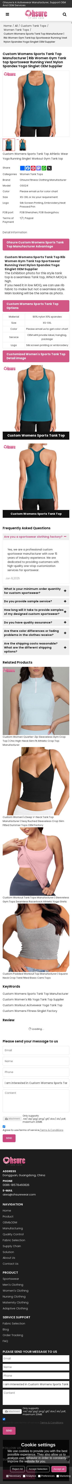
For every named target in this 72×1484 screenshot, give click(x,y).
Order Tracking (13, 1335)
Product (8, 1216)
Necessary (13, 1475)
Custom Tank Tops (33, 26)
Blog (6, 1329)
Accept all (59, 1469)
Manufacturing (13, 1228)
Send (9, 1138)
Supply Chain (12, 1246)
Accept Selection (38, 1469)
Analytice (29, 1475)
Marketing (63, 1475)
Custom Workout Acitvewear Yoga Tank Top (32, 1005)
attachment (12, 1118)
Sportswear (11, 1279)
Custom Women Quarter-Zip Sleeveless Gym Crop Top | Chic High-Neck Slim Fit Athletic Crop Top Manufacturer (34, 740)
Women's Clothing (15, 1291)
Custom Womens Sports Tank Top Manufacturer (35, 994)
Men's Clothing (13, 1285)
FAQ (5, 1341)
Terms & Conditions (51, 1130)
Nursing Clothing (14, 1296)
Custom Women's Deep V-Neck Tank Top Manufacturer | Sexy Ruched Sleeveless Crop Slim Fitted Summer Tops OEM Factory (33, 821)
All (16, 26)
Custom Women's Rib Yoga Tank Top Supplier (33, 999)
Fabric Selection (14, 1240)
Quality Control (13, 1234)
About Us (9, 1258)
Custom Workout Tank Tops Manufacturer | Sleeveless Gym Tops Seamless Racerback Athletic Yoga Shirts (36, 899)
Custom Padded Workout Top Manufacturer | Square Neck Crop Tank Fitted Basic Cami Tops (35, 975)
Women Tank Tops (16, 30)
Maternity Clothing (15, 1302)
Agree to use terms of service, (33, 1128)
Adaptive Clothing (15, 1308)
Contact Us (10, 1264)
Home (8, 26)
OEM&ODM (10, 1222)
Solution (8, 1252)
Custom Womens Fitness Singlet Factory (30, 1011)
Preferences (46, 1475)
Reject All (17, 1469)
